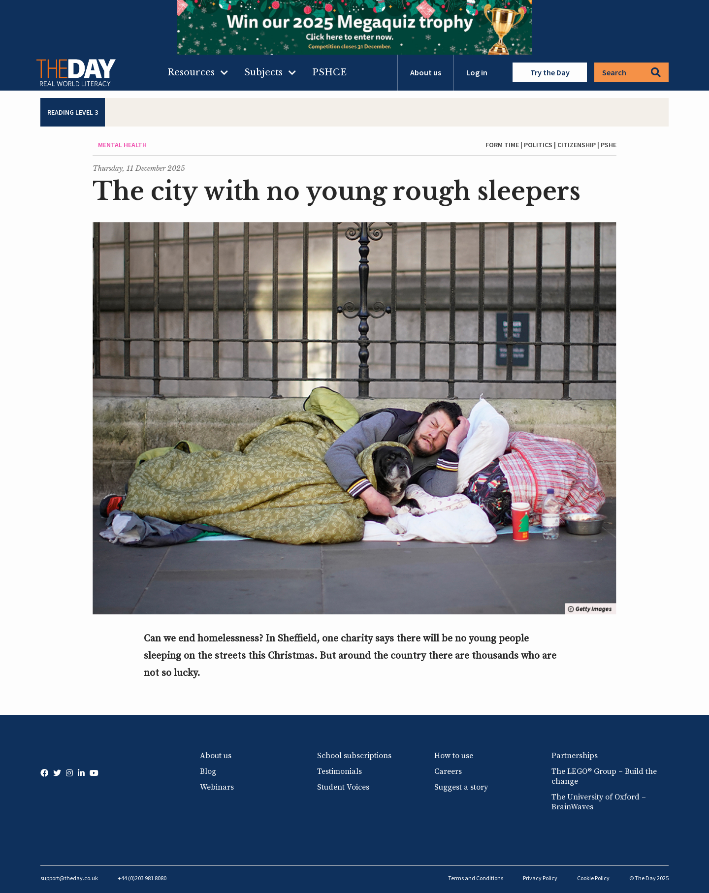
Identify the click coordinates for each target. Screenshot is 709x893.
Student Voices (343, 787)
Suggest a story (461, 787)
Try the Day (550, 72)
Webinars (217, 787)
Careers (448, 771)
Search (631, 72)
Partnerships (574, 756)
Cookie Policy (593, 878)
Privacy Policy (540, 878)
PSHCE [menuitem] (329, 72)
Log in (476, 72)
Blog (208, 771)
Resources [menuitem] (191, 72)
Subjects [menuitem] (263, 72)
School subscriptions (354, 756)
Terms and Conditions (475, 878)
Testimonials (339, 771)
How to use (453, 756)
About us (425, 72)
